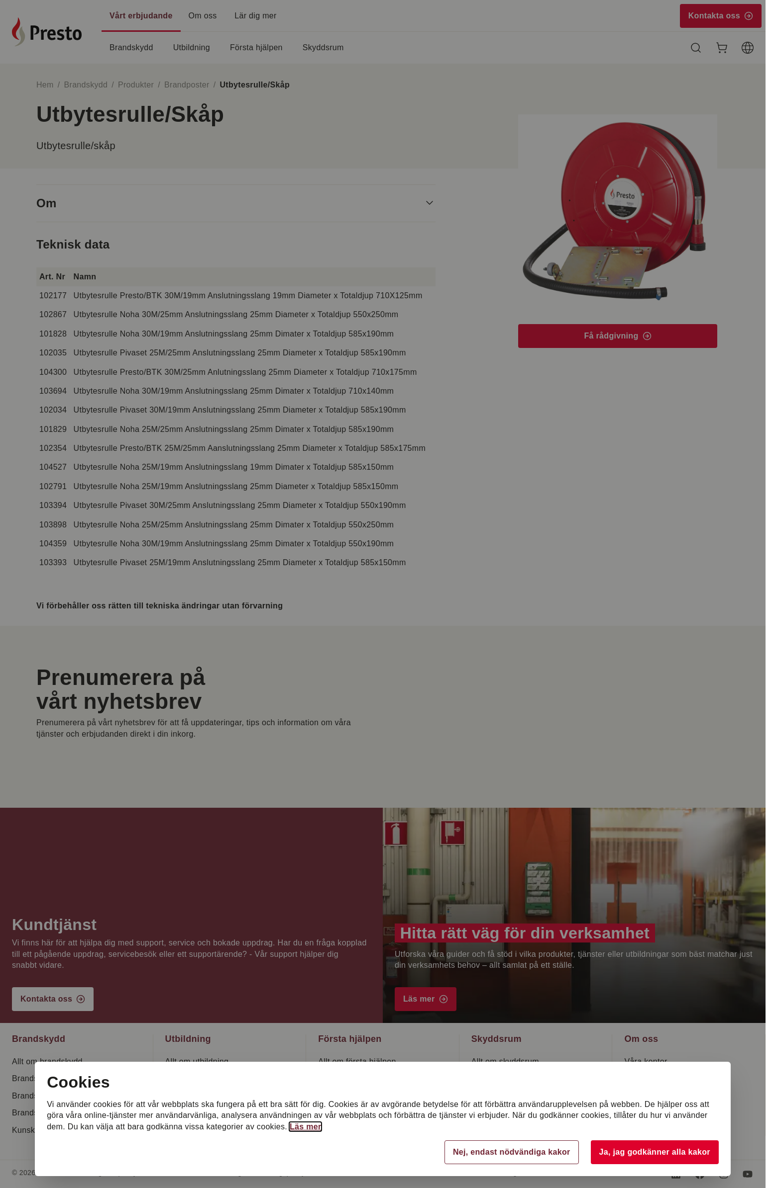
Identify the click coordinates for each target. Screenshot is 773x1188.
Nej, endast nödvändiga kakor (510, 1152)
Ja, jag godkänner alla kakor (653, 1152)
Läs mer (307, 1126)
